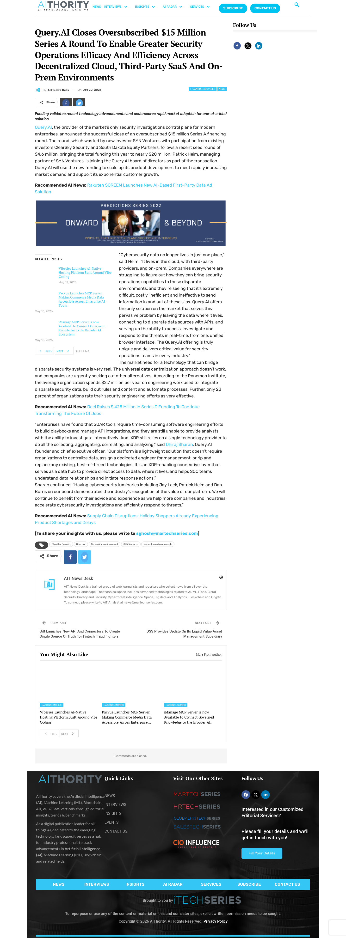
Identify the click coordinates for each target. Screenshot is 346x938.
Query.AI (43, 127)
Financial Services (202, 89)
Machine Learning (52, 705)
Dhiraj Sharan (179, 444)
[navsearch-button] (297, 6)
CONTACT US (265, 8)
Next (64, 350)
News (222, 89)
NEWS (97, 6)
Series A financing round (104, 544)
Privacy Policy (216, 921)
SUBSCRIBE (249, 884)
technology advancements (158, 544)
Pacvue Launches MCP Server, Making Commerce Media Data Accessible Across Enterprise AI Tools (82, 299)
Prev (44, 350)
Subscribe (233, 8)
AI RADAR (175, 6)
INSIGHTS (147, 6)
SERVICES (202, 6)
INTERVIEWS (118, 6)
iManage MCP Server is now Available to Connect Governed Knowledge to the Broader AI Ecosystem (82, 328)
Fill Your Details (262, 853)
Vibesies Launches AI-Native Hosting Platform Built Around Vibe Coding (85, 272)
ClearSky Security (61, 544)
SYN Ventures (131, 544)
